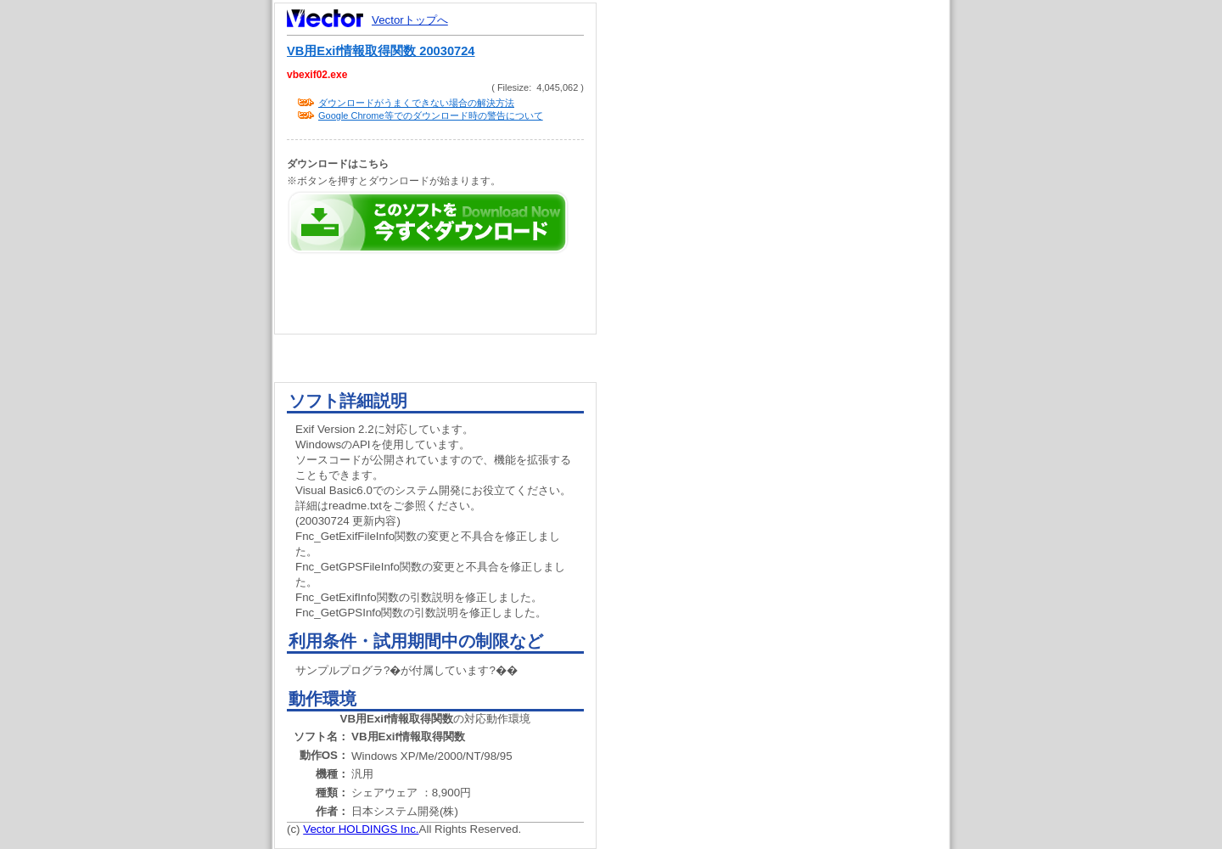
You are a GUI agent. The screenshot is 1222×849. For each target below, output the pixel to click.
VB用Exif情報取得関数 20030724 (381, 51)
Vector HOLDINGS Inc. (360, 829)
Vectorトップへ (410, 20)
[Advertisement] (787, 322)
